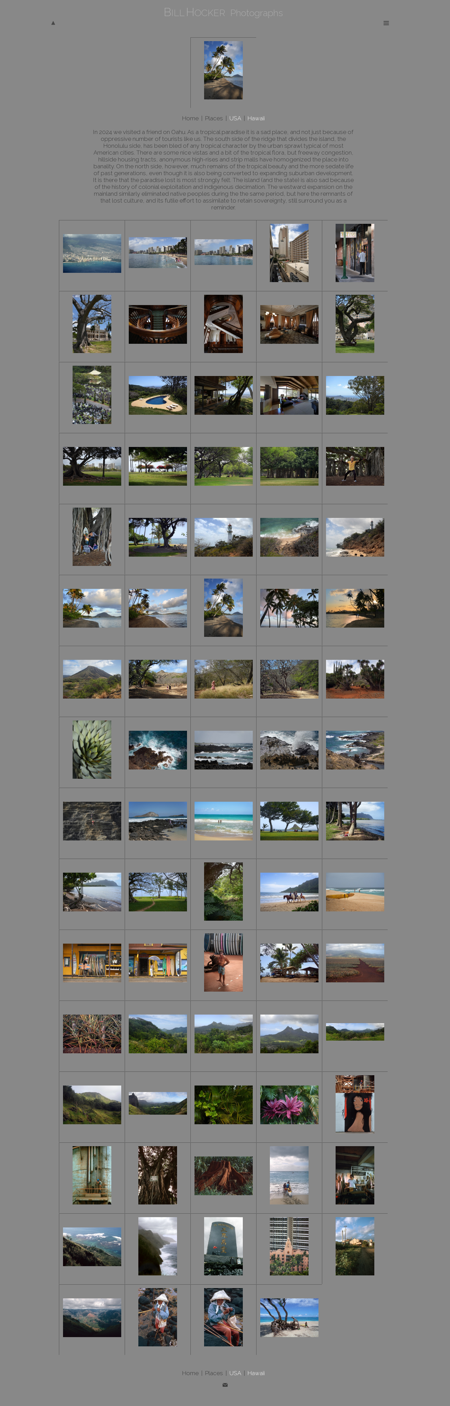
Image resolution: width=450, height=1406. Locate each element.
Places (214, 118)
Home (190, 118)
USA (235, 118)
